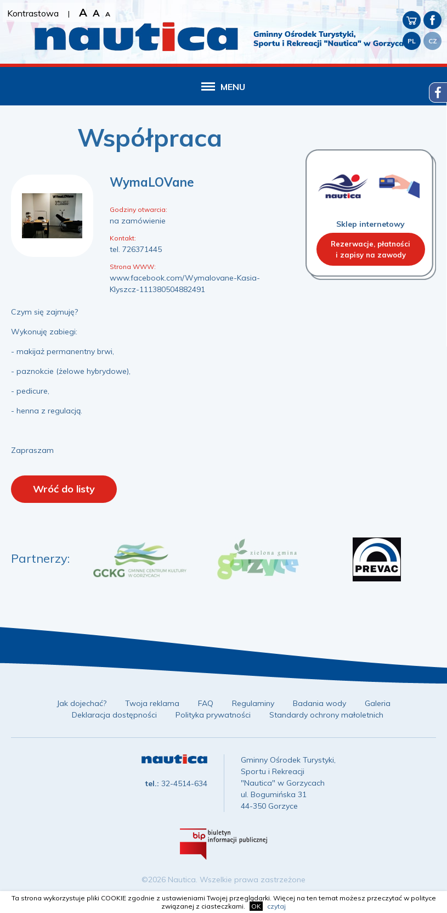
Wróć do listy (64, 489)
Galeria (378, 703)
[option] (140, 559)
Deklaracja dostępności (114, 715)
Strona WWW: (133, 266)
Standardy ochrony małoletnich (326, 715)
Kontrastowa (33, 13)
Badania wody (319, 703)
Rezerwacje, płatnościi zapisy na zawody (370, 249)
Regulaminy (253, 703)
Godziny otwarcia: (138, 209)
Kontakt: (123, 238)
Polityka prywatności (213, 715)
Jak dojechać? (81, 703)
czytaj (276, 906)
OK (256, 906)
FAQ (205, 703)
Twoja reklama (152, 703)
